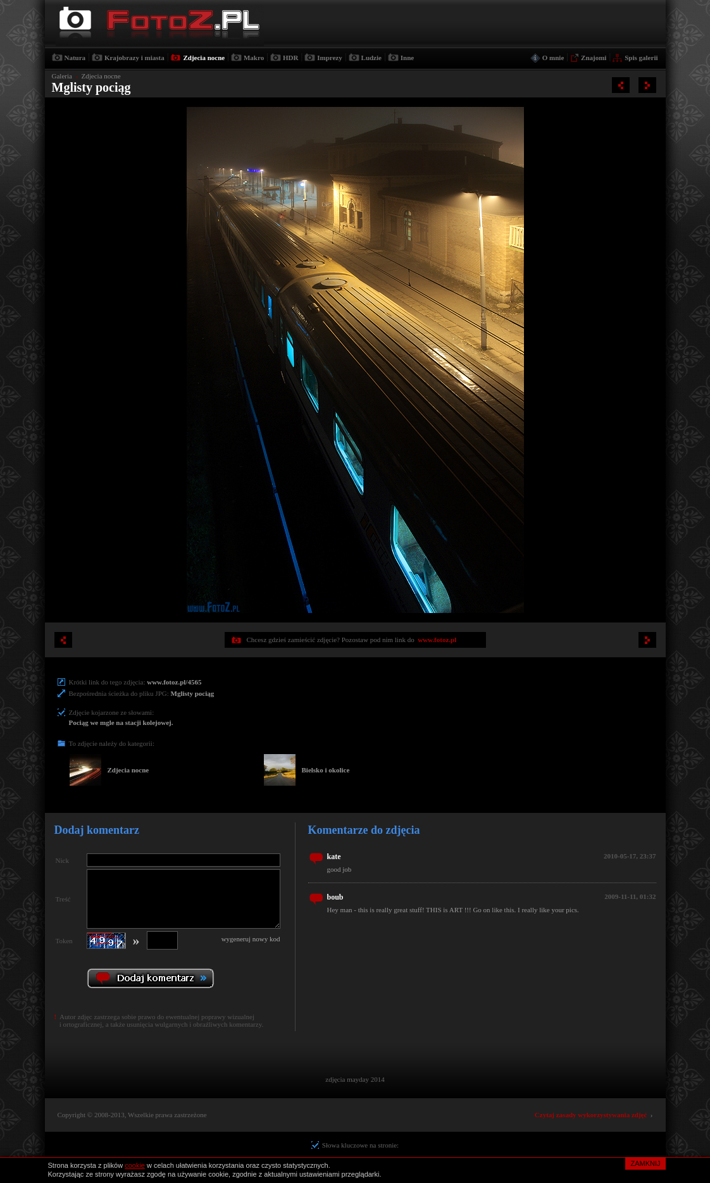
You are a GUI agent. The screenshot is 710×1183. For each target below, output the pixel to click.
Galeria (62, 76)
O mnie (553, 57)
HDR (290, 57)
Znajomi (593, 57)
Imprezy (329, 57)
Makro (254, 57)
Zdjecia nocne (204, 57)
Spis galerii (641, 57)
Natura (75, 57)
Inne (407, 57)
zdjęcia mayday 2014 (354, 1079)
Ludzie (371, 57)
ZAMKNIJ (645, 1163)
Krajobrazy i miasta (134, 57)
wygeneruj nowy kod (250, 939)
